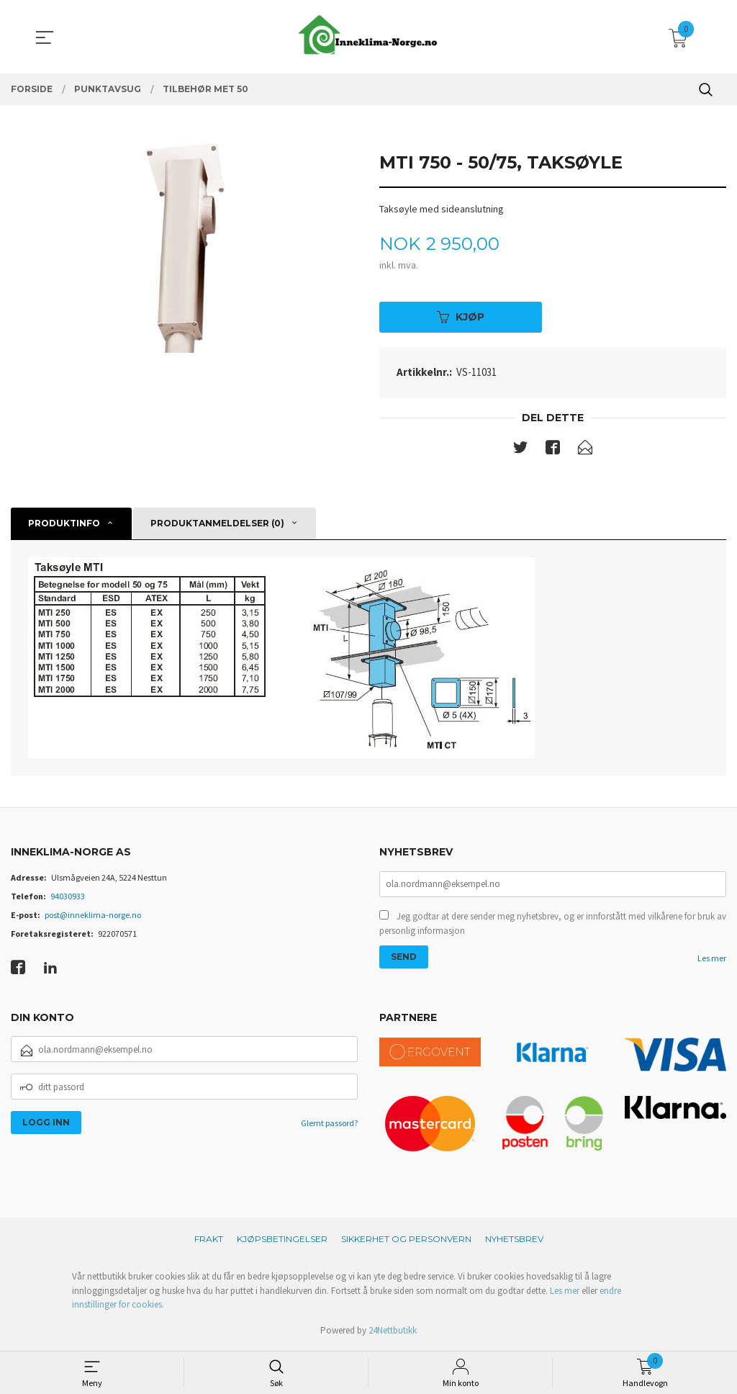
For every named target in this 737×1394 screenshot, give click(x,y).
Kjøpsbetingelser (282, 1241)
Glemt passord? (329, 1125)
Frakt (208, 1241)
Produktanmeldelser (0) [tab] (217, 525)
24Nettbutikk (392, 1332)
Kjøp (460, 318)
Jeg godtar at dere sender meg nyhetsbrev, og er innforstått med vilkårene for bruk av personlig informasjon (552, 927)
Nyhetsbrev (514, 1241)
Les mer (711, 961)
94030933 (67, 898)
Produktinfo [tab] (64, 525)
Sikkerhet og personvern (406, 1241)
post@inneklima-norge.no (93, 917)
